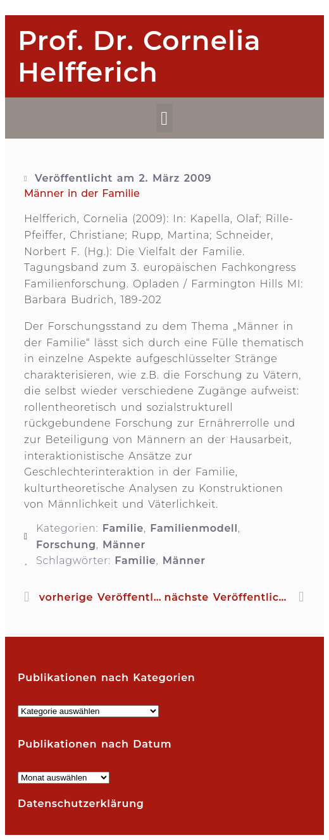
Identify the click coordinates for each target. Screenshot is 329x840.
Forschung (66, 545)
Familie (123, 528)
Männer (124, 545)
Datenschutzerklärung (81, 804)
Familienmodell (193, 528)
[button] (164, 118)
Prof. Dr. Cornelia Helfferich (139, 56)
